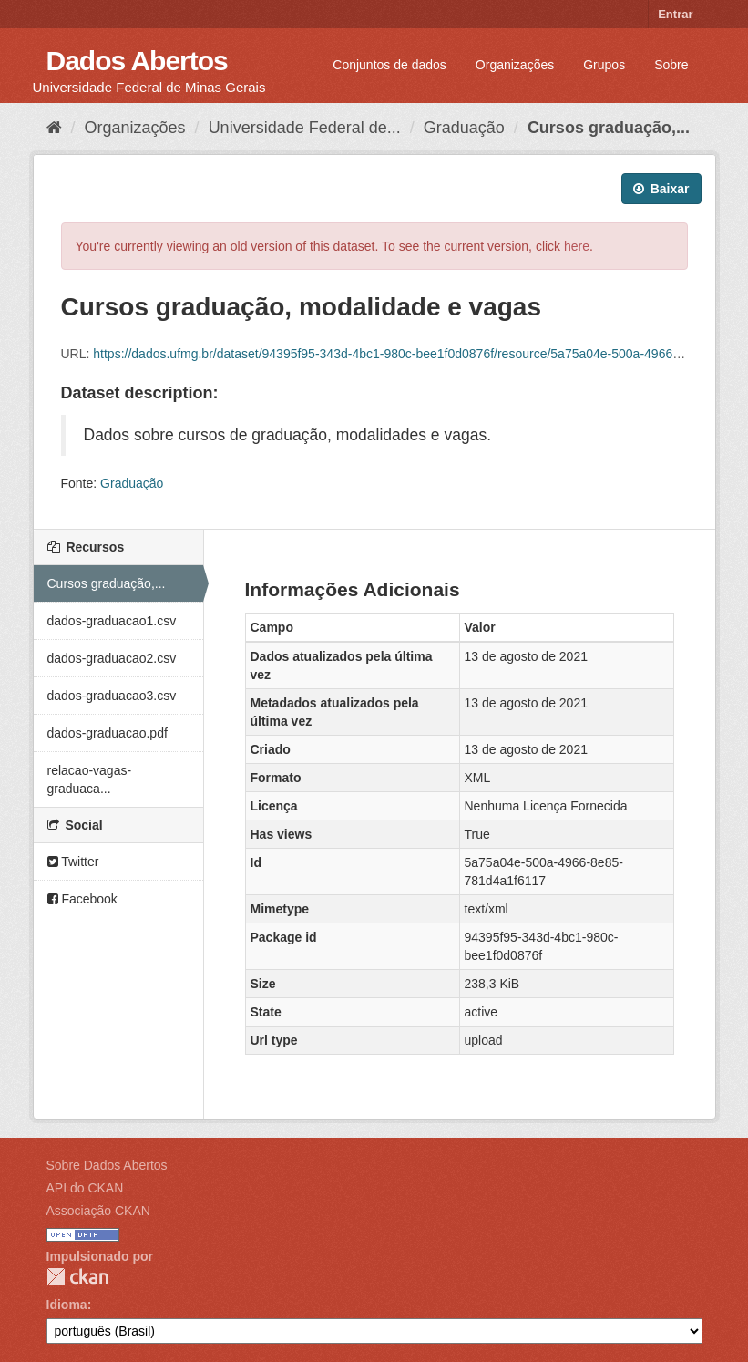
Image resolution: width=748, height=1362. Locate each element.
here (576, 246)
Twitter (73, 861)
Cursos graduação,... (609, 128)
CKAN (77, 1276)
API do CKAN (85, 1188)
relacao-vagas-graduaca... (89, 779)
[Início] (54, 128)
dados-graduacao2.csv (112, 658)
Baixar (661, 188)
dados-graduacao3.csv (112, 695)
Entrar (675, 14)
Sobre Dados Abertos (107, 1165)
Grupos (604, 64)
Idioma (66, 1304)
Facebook (82, 899)
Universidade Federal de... (305, 128)
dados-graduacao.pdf (107, 733)
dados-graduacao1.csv (112, 621)
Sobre (671, 64)
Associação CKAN (98, 1210)
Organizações (515, 64)
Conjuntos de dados (389, 64)
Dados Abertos (137, 61)
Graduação (464, 128)
